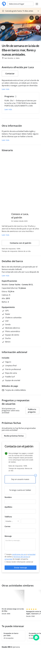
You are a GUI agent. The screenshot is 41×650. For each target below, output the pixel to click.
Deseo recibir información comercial (19, 562)
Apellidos (8, 507)
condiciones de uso (19, 554)
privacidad (31, 554)
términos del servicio (21, 557)
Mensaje (8, 536)
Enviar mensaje (20, 567)
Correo (7, 526)
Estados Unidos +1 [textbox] (11, 521)
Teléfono (8, 517)
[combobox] (12, 521)
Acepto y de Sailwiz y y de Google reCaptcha (20, 556)
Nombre (8, 497)
